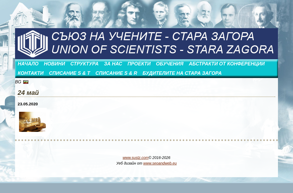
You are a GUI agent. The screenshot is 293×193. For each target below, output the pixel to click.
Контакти (30, 73)
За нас (113, 63)
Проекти (139, 63)
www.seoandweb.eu (160, 163)
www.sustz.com (135, 157)
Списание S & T (69, 73)
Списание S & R (116, 73)
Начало (28, 63)
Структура (84, 63)
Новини (54, 63)
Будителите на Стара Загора (182, 73)
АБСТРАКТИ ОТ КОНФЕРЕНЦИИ (227, 63)
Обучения (169, 63)
